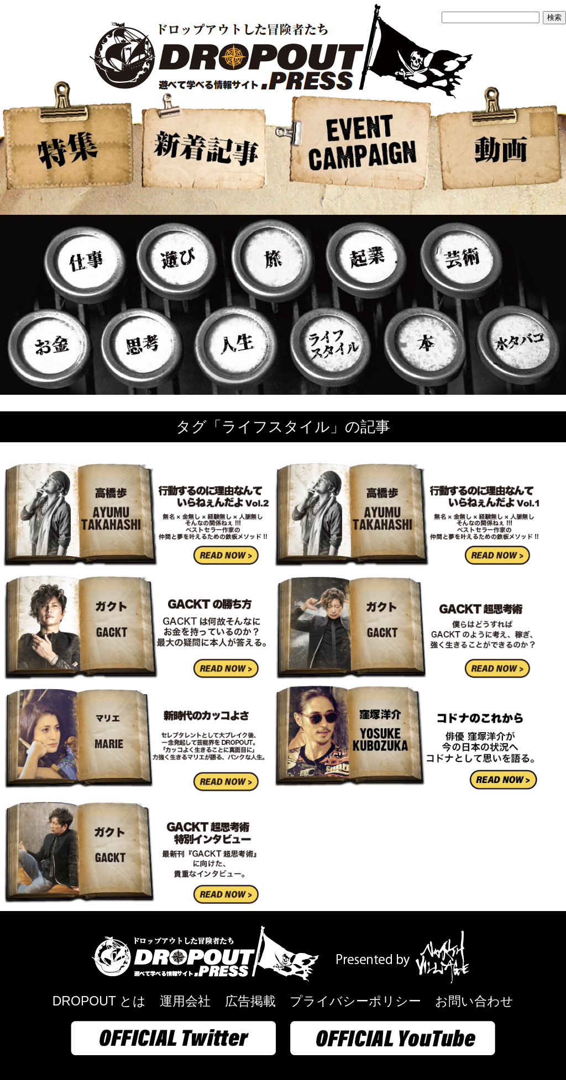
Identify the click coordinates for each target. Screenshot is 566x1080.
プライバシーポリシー (355, 1001)
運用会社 (185, 1001)
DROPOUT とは (99, 1001)
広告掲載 (250, 1001)
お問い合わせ (474, 1001)
